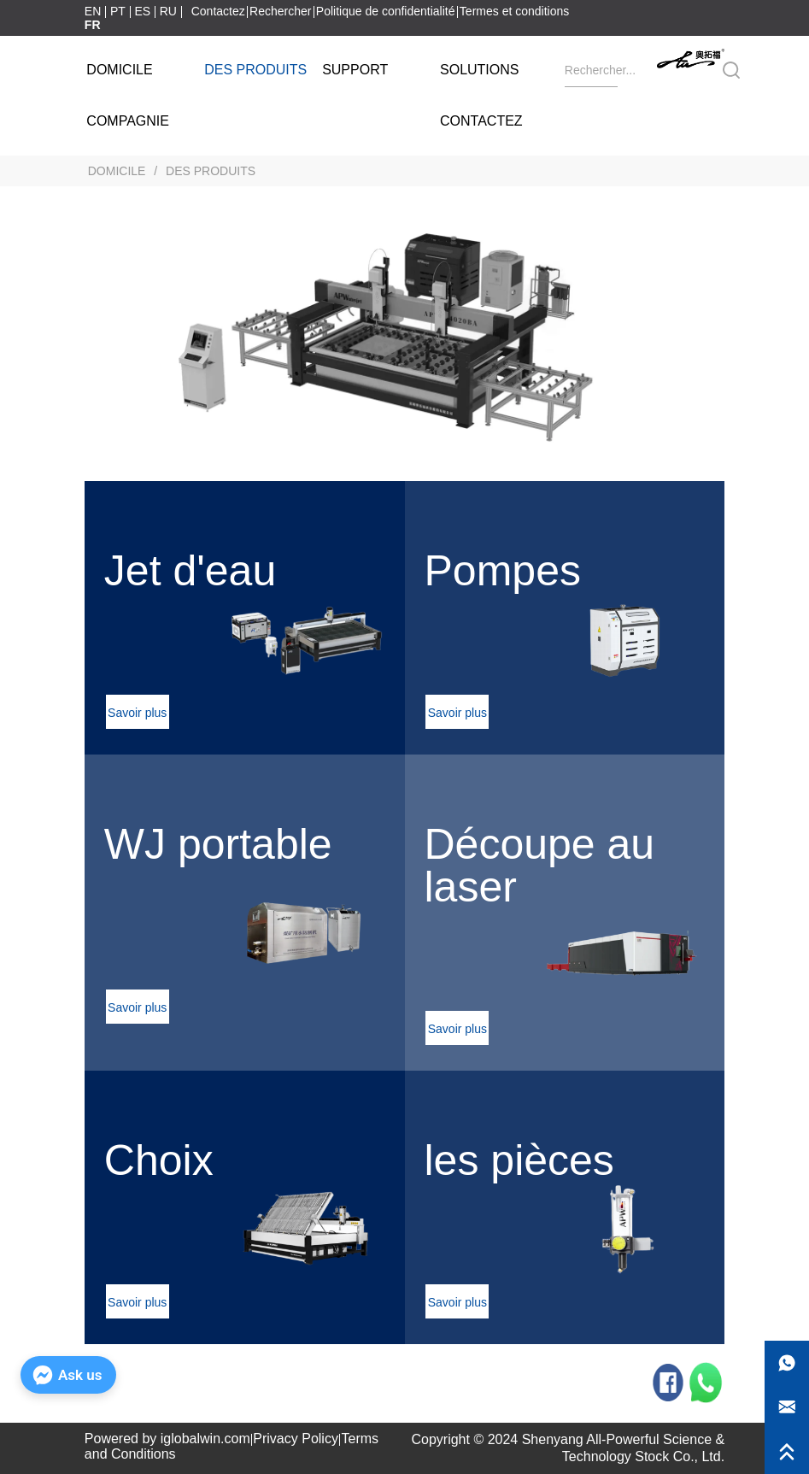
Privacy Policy (295, 1438)
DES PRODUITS (208, 171)
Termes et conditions (514, 11)
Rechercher (280, 11)
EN (93, 11)
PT (118, 11)
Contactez (218, 11)
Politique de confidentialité (385, 11)
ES (142, 11)
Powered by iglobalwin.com (167, 1438)
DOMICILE (117, 171)
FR (93, 25)
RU (168, 11)
